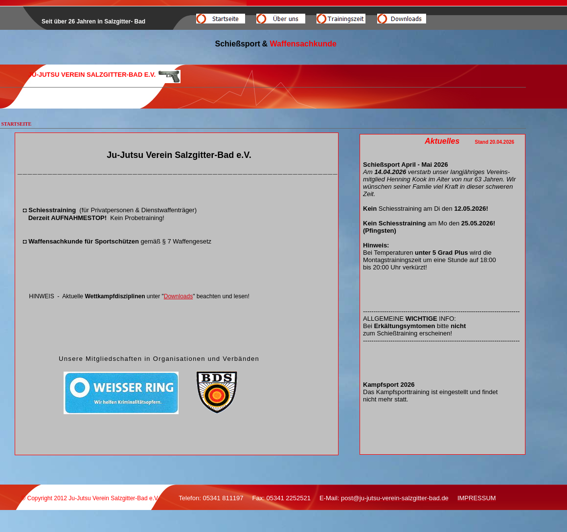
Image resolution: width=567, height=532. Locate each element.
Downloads (178, 296)
